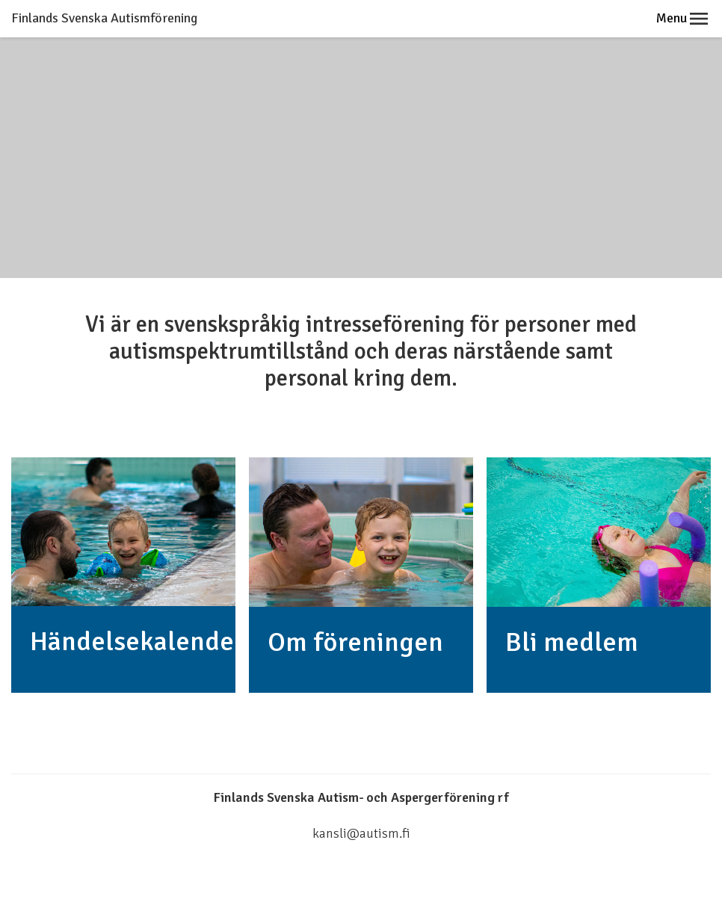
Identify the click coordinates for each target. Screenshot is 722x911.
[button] (699, 19)
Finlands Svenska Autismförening (104, 18)
